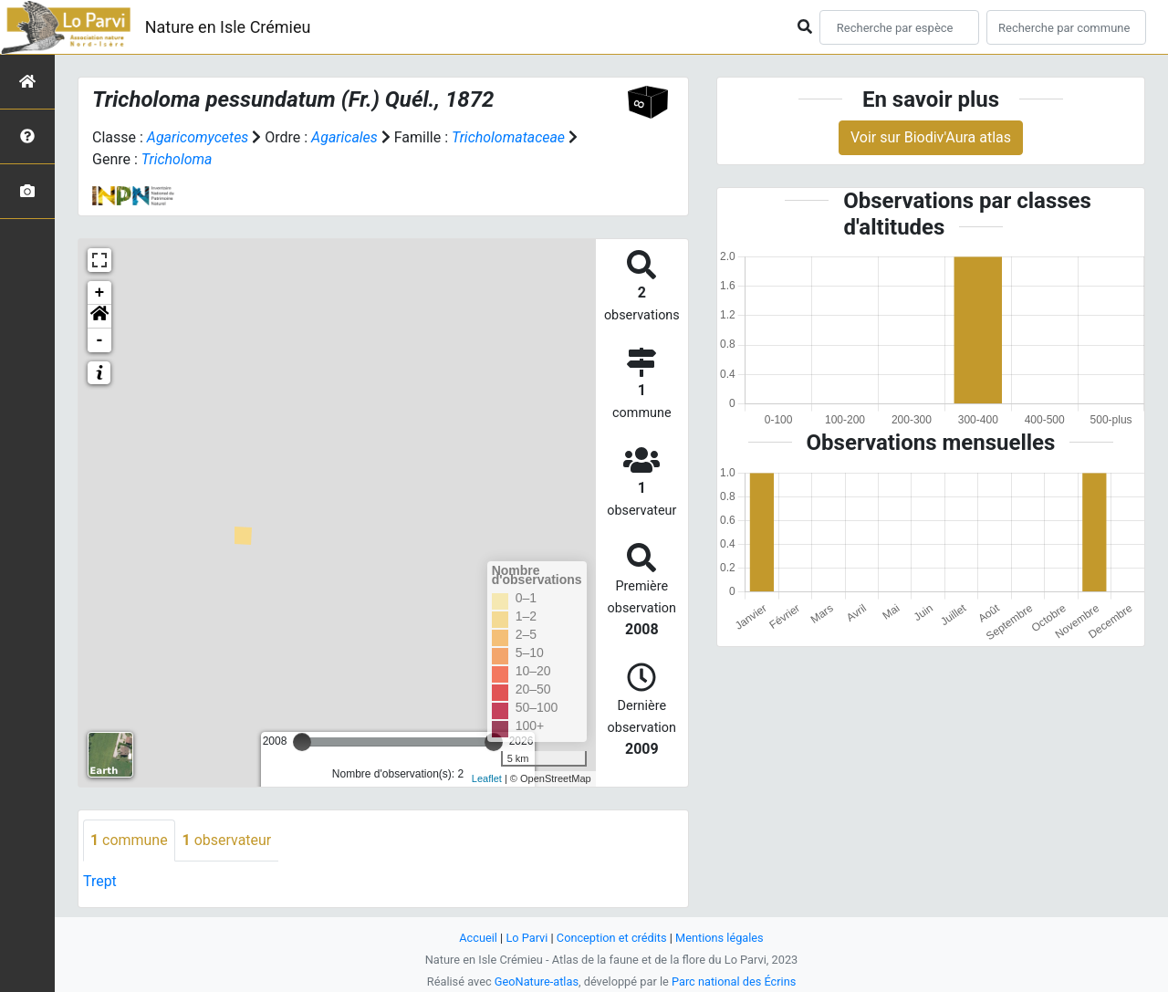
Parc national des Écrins (734, 981)
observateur (227, 840)
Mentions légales (719, 938)
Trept (100, 881)
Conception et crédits (612, 938)
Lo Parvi (527, 938)
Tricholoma (177, 159)
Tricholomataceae (509, 137)
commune (129, 840)
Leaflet (487, 778)
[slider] (302, 742)
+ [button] (100, 293)
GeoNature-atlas (536, 981)
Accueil (478, 938)
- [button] (100, 340)
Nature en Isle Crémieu (228, 27)
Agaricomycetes (198, 137)
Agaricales (344, 137)
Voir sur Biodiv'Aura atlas (930, 137)
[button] (99, 317)
